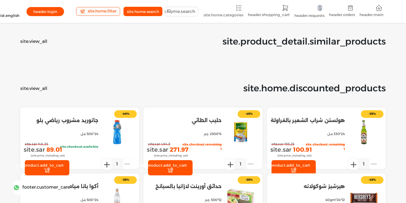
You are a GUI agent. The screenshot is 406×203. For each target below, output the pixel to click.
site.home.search (143, 11)
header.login (45, 11)
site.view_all (33, 41)
